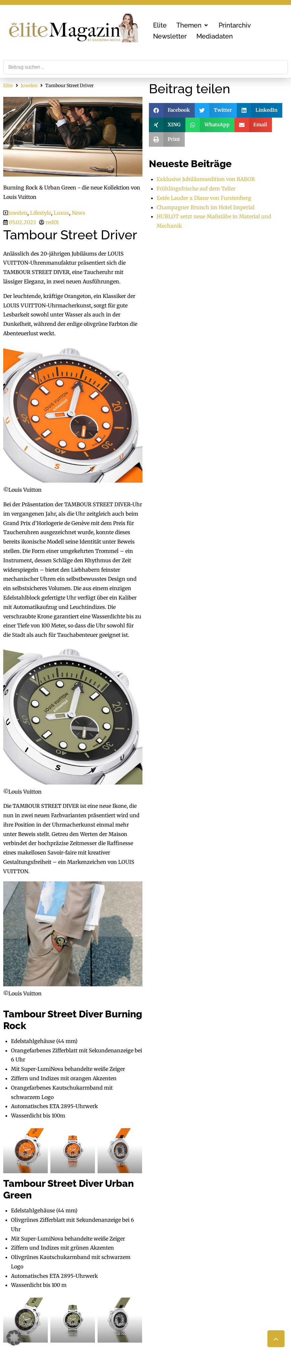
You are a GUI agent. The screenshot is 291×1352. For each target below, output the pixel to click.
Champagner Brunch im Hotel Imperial (206, 207)
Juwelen (29, 85)
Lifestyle (40, 213)
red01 (52, 222)
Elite (8, 85)
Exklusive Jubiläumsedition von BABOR (206, 179)
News (78, 213)
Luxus (61, 213)
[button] (192, 25)
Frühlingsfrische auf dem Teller (196, 188)
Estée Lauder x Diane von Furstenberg (204, 198)
